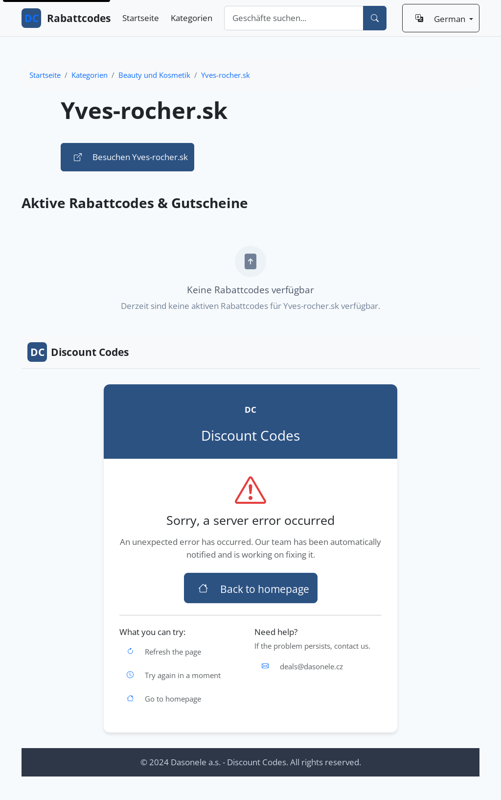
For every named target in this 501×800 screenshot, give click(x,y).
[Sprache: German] (440, 18)
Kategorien (191, 18)
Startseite (140, 18)
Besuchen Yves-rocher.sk (127, 157)
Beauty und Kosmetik (154, 75)
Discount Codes (78, 352)
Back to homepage (250, 588)
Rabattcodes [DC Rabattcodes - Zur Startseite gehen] (66, 18)
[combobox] (294, 18)
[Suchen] (375, 18)
